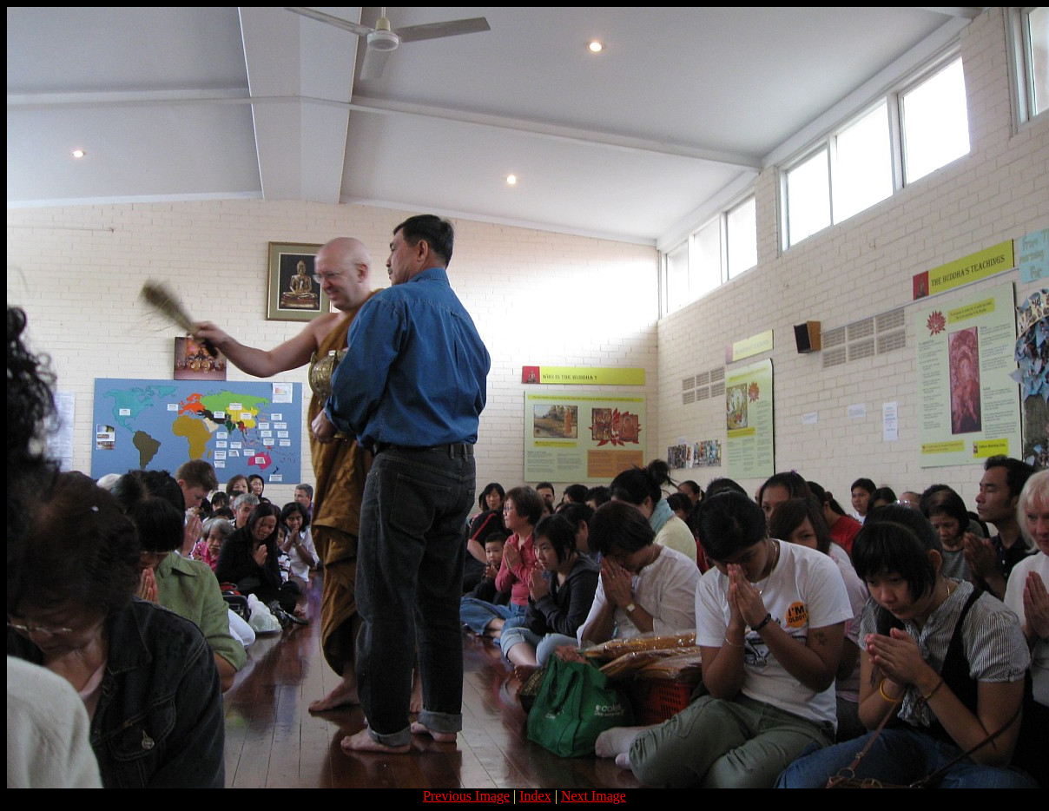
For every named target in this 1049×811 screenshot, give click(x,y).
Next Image (593, 795)
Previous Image (466, 795)
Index (535, 795)
